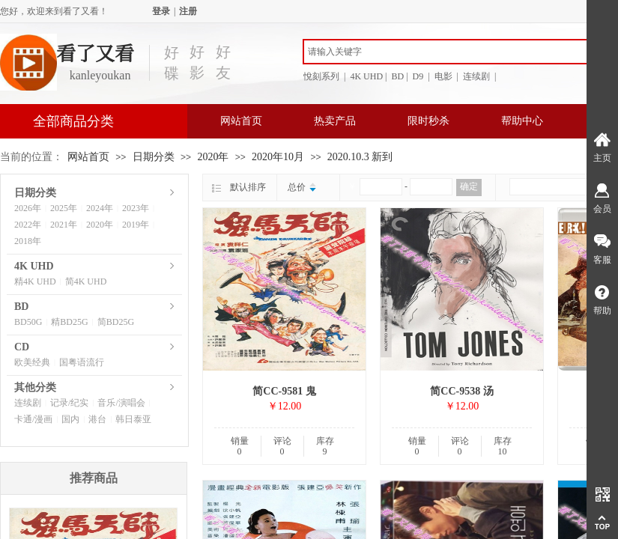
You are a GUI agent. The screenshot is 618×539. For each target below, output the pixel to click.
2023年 (135, 208)
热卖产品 (335, 121)
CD (21, 347)
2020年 (212, 156)
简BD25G (115, 322)
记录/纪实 (69, 403)
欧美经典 (32, 362)
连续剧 (27, 403)
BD (21, 306)
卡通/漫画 (33, 419)
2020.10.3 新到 (360, 156)
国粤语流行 (81, 362)
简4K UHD (86, 281)
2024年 (99, 208)
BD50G (28, 322)
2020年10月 (278, 156)
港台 (97, 419)
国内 (70, 419)
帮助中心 (522, 121)
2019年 (135, 224)
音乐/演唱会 (121, 403)
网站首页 (241, 121)
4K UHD (34, 266)
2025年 (63, 208)
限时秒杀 (428, 121)
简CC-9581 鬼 (283, 391)
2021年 (63, 224)
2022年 (27, 224)
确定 (469, 186)
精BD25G (69, 322)
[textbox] (453, 51)
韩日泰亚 (133, 419)
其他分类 (35, 387)
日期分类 (154, 156)
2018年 (27, 241)
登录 (161, 11)
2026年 (27, 208)
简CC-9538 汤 (461, 391)
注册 (188, 11)
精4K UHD (35, 281)
